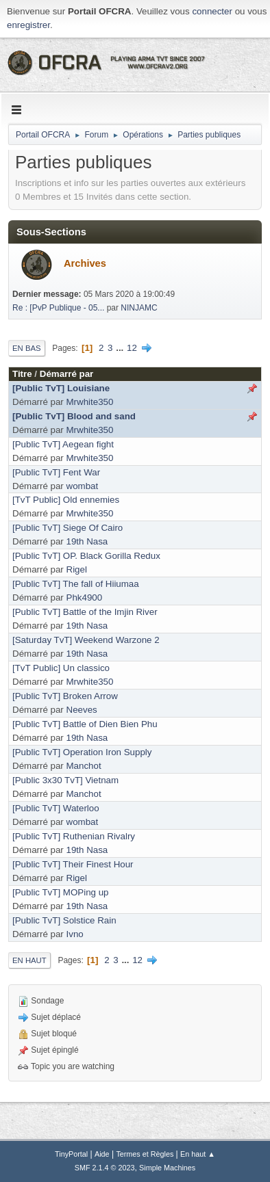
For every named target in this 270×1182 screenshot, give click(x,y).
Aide (102, 1154)
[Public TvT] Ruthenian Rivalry (73, 836)
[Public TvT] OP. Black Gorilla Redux (86, 556)
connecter (212, 11)
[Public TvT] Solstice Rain (64, 920)
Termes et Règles (144, 1154)
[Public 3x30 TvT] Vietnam (65, 780)
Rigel (76, 569)
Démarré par (67, 374)
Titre (22, 374)
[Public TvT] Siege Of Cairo (67, 528)
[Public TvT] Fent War (56, 472)
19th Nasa (87, 541)
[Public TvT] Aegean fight (63, 444)
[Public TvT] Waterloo (55, 808)
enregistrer (28, 25)
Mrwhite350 (90, 402)
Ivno (75, 934)
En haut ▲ (197, 1154)
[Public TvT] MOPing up (60, 892)
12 (132, 348)
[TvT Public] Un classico (61, 668)
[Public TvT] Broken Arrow (65, 696)
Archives (85, 263)
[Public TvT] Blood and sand (74, 416)
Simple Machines (167, 1168)
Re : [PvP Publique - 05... (58, 308)
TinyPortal (71, 1154)
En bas (26, 348)
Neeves (81, 710)
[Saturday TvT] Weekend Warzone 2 (86, 640)
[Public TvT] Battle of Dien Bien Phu (85, 724)
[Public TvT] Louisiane (61, 388)
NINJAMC (139, 308)
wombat (82, 486)
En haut (29, 960)
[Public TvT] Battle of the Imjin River (85, 612)
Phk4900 (84, 597)
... (121, 348)
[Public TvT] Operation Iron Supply (81, 752)
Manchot (83, 766)
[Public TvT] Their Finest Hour (73, 864)
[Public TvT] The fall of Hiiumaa (75, 584)
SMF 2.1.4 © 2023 (105, 1168)
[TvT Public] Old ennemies (65, 500)
